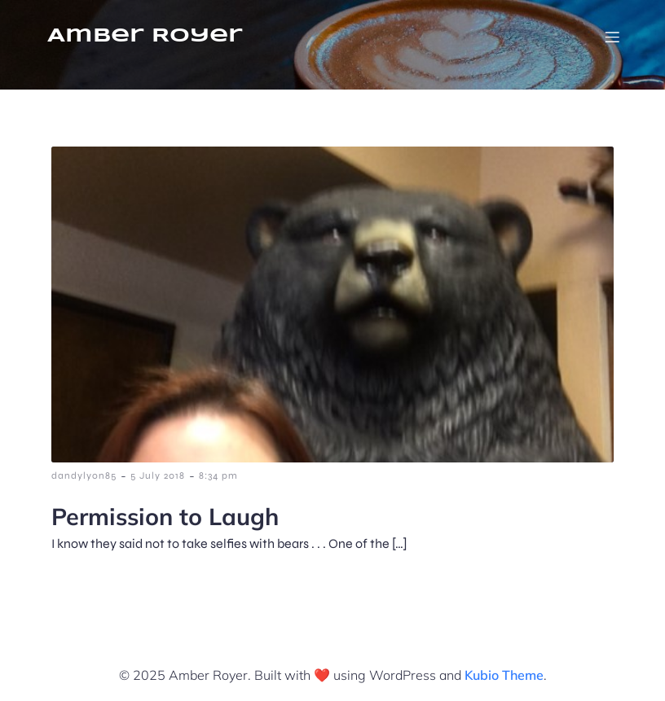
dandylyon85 (84, 475)
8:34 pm (218, 475)
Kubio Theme (504, 675)
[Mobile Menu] (612, 36)
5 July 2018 (157, 475)
